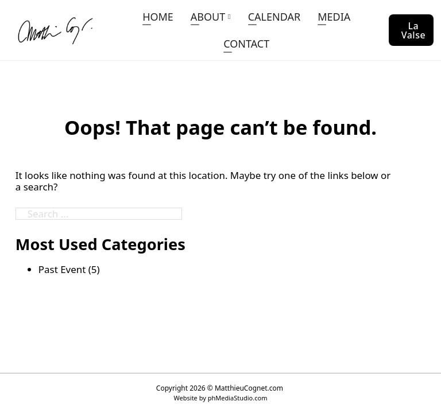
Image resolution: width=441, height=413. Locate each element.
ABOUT (208, 17)
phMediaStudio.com (238, 397)
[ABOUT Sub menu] (229, 16)
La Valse (413, 30)
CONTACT (246, 43)
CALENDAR (274, 17)
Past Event (62, 269)
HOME (157, 17)
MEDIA (334, 17)
